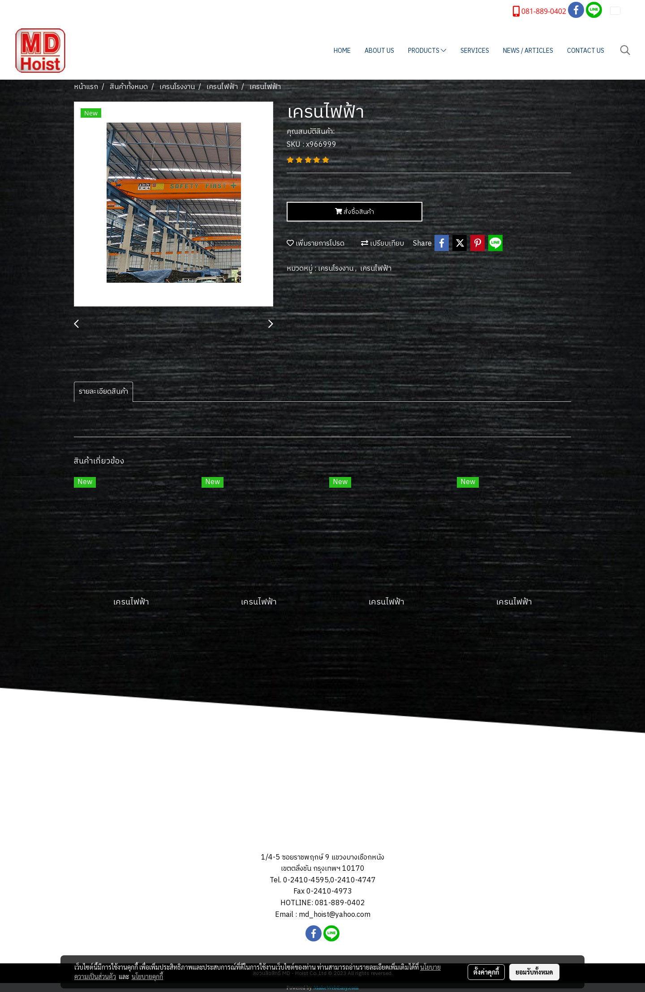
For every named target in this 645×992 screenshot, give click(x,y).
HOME (342, 51)
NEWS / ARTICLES (528, 51)
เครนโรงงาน (336, 269)
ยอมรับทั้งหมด (534, 972)
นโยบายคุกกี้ (147, 976)
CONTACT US (585, 51)
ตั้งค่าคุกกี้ (486, 972)
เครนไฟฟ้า (375, 269)
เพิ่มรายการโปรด (315, 244)
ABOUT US (379, 51)
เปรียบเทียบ (382, 244)
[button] (625, 50)
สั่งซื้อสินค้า (354, 212)
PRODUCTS (427, 51)
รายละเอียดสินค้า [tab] (103, 392)
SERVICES (474, 51)
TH (621, 10)
